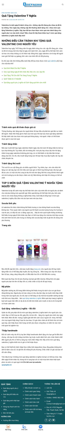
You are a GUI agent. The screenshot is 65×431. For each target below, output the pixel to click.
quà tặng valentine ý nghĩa (32, 298)
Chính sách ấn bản (31, 406)
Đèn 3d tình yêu (8, 413)
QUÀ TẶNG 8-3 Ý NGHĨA (12, 79)
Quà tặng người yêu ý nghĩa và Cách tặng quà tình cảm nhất (25, 83)
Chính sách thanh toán (33, 395)
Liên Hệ (49, 388)
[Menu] (3, 4)
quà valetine (52, 61)
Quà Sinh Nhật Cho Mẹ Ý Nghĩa (15, 68)
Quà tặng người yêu (10, 388)
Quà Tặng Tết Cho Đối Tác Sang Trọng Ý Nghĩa (20, 75)
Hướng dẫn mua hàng (10, 420)
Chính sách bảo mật (32, 402)
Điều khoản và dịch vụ (32, 388)
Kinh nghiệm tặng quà (9, 13)
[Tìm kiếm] (62, 5)
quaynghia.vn (7, 365)
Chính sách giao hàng (32, 391)
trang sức (37, 269)
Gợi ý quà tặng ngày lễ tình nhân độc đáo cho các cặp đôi (24, 72)
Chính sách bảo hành (32, 399)
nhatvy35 (21, 19)
